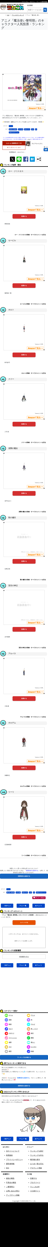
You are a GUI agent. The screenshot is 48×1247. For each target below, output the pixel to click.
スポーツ (9, 1033)
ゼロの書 (21, 129)
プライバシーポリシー (14, 1159)
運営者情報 (10, 1164)
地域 (30, 1051)
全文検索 (30, 5)
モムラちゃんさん (37, 143)
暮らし (31, 1042)
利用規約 (9, 1155)
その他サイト (35, 1191)
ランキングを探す (37, 1151)
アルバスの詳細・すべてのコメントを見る (33, 717)
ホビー (9, 1029)
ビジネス (31, 1047)
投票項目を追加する (24, 1086)
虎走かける (27, 129)
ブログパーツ (35, 1182)
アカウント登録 (36, 1168)
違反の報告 (10, 1178)
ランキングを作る (37, 1155)
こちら (28, 139)
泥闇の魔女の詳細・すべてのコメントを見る (32, 511)
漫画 (8, 1019)
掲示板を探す (35, 1159)
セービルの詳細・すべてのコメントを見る (33, 304)
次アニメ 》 (38, 905)
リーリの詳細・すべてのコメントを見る (33, 855)
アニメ (10, 126)
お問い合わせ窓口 (12, 1191)
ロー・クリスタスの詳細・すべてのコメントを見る (30, 234)
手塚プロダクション (14, 132)
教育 (8, 1051)
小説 (33, 129)
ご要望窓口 (10, 1187)
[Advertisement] (19, 52)
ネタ (8, 1047)
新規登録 (26, 1100)
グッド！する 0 (39, 898)
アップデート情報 (12, 1195)
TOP (8, 15)
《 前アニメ (7, 905)
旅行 (30, 1033)
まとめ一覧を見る (37, 1164)
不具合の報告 (11, 1182)
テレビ (31, 1024)
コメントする (24, 922)
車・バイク (32, 1029)
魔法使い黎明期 (13, 129)
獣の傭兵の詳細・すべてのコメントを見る (33, 579)
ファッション (11, 1038)
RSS (7, 1168)
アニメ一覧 (22, 905)
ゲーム (9, 1015)
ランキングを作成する (24, 1057)
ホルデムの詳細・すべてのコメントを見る (33, 786)
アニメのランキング (18, 15)
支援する (33, 1178)
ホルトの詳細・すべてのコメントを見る (33, 373)
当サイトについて (12, 1151)
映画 (8, 1024)
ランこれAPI (35, 1187)
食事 (8, 1042)
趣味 (30, 1038)
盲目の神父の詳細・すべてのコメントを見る (32, 647)
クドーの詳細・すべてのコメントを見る (33, 442)
